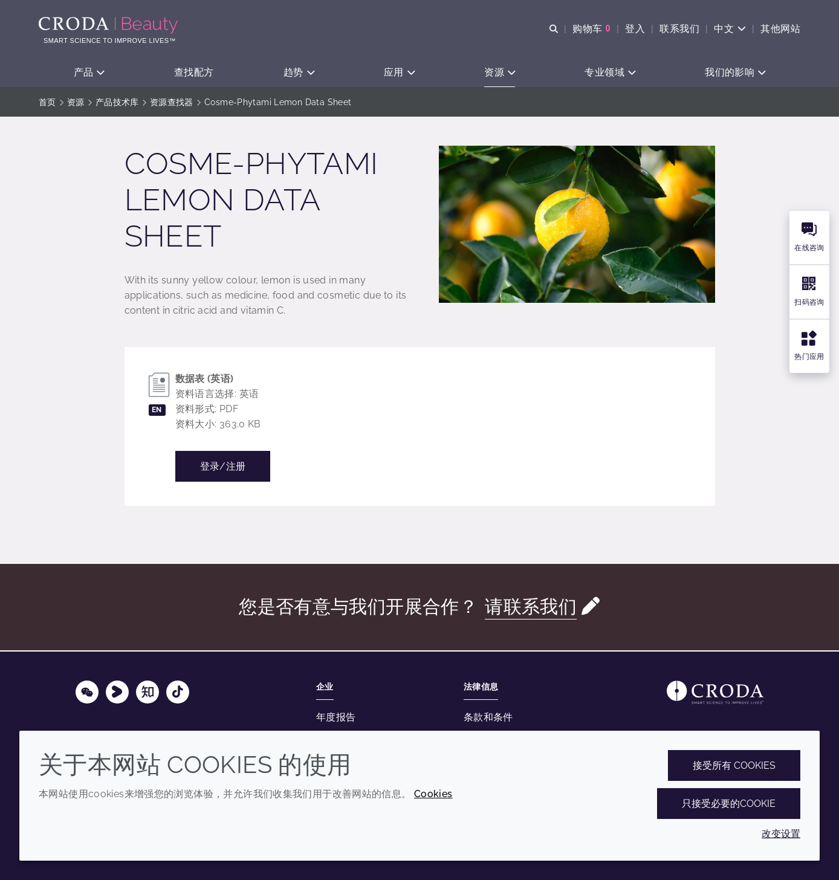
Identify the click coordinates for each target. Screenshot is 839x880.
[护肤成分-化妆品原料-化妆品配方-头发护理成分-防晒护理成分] (110, 25)
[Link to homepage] (715, 692)
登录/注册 (223, 467)
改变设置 (781, 834)
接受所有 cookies (734, 765)
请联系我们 (531, 607)
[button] (89, 73)
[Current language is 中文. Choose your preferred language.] (730, 28)
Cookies (433, 794)
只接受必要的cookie (729, 803)
